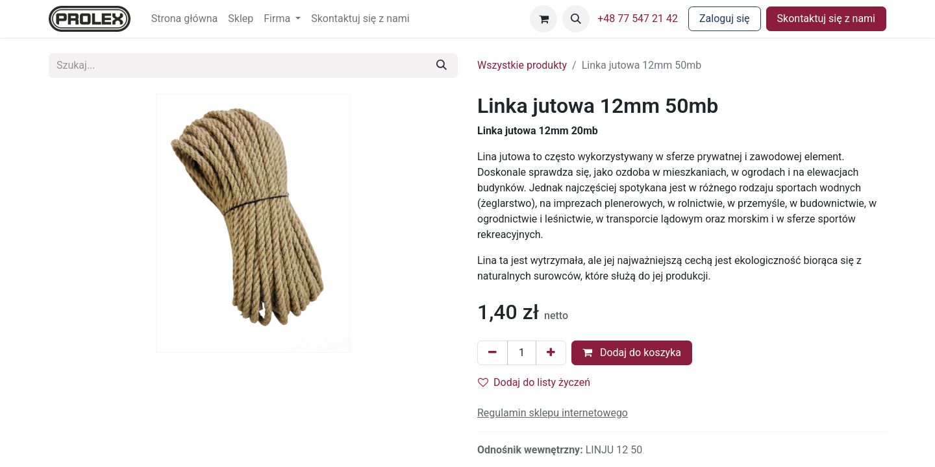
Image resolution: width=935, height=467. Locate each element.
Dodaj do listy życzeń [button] (534, 382)
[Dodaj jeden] (551, 353)
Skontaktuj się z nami (826, 18)
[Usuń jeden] (492, 353)
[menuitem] (184, 19)
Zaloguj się (724, 18)
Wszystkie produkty (522, 65)
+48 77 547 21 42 (637, 18)
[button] (576, 18)
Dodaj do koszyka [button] (631, 352)
